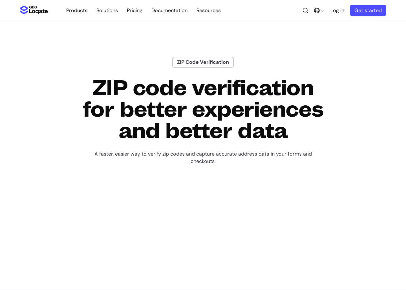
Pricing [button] (134, 10)
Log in (337, 10)
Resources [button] (209, 10)
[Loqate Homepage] (34, 13)
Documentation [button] (169, 10)
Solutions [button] (107, 10)
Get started (368, 10)
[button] (305, 10)
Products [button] (76, 10)
